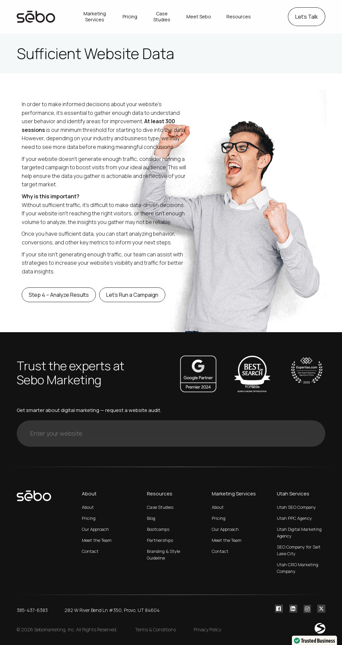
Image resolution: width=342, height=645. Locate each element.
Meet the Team (97, 540)
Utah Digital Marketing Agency (299, 532)
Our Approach (95, 529)
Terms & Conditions (155, 629)
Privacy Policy (207, 629)
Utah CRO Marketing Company (297, 568)
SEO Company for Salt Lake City (299, 550)
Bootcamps (158, 529)
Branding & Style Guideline (163, 554)
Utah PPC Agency (294, 518)
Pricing (89, 518)
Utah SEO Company (296, 507)
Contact (90, 551)
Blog (151, 518)
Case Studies (160, 507)
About (88, 507)
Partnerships (160, 540)
